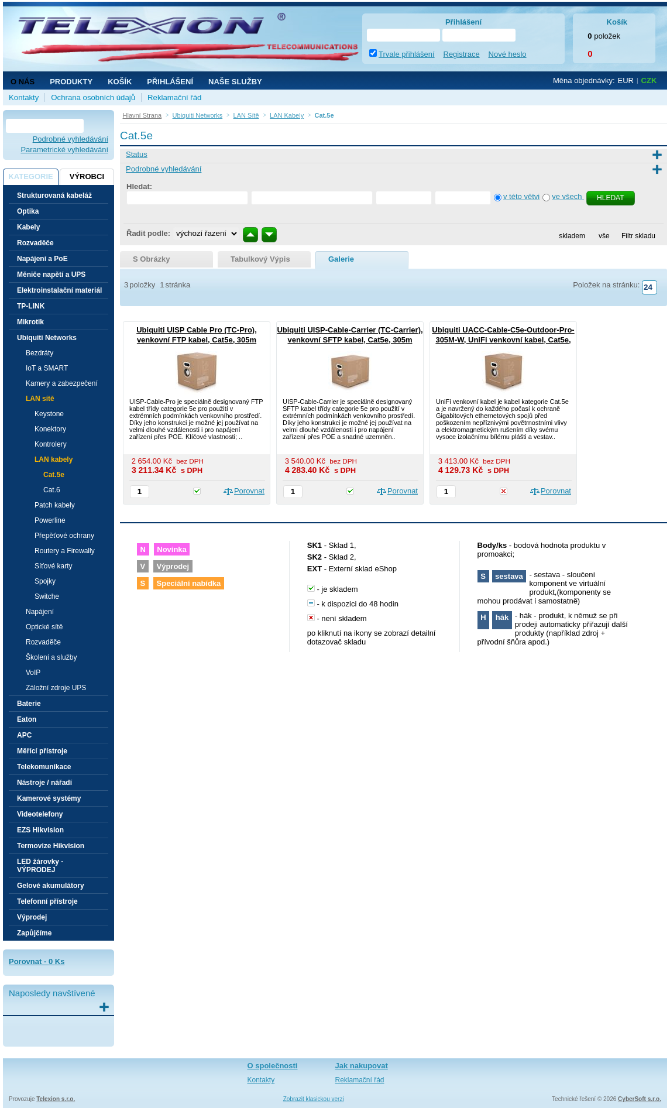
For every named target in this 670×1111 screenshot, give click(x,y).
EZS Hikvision (40, 830)
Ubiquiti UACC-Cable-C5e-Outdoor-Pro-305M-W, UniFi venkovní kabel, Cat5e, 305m (503, 339)
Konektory (50, 429)
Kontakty (24, 97)
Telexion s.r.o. (55, 1099)
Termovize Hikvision (50, 846)
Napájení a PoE (42, 259)
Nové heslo (508, 54)
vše (604, 236)
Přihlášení (170, 81)
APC (24, 735)
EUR (626, 80)
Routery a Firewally (65, 551)
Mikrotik (30, 322)
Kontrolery (51, 444)
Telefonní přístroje (47, 901)
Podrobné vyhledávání (70, 139)
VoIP (33, 672)
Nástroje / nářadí (44, 783)
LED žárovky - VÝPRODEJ (40, 866)
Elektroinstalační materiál (59, 290)
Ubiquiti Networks (47, 338)
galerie (341, 259)
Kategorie (30, 176)
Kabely (28, 227)
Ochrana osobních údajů (93, 97)
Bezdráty (39, 353)
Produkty (71, 81)
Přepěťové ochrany (64, 536)
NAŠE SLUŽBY (235, 81)
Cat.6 (51, 490)
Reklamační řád (174, 97)
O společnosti (273, 1065)
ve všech (568, 196)
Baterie (29, 703)
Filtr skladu (635, 236)
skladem (572, 236)
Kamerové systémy (49, 798)
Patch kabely (55, 505)
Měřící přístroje (42, 751)
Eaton (26, 719)
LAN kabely (54, 459)
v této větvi (521, 196)
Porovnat (249, 490)
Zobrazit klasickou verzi (313, 1099)
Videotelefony (40, 814)
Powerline (50, 520)
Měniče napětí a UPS (51, 274)
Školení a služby (51, 657)
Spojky (45, 581)
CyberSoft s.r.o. (639, 1099)
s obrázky (151, 259)
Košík (120, 81)
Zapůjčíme (34, 933)
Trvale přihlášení (407, 54)
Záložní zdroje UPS (56, 688)
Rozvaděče (35, 243)
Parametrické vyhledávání (64, 149)
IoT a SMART (47, 368)
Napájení (40, 612)
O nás (23, 81)
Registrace (462, 54)
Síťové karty (54, 566)
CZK (649, 80)
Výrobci (87, 176)
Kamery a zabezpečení (62, 383)
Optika (28, 211)
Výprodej (32, 917)
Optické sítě (44, 627)
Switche (47, 596)
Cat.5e (53, 475)
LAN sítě (40, 399)
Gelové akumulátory (50, 886)
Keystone (49, 414)
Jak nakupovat (361, 1065)
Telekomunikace (44, 767)
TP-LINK (30, 306)
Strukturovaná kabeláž (54, 195)
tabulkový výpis (260, 259)
